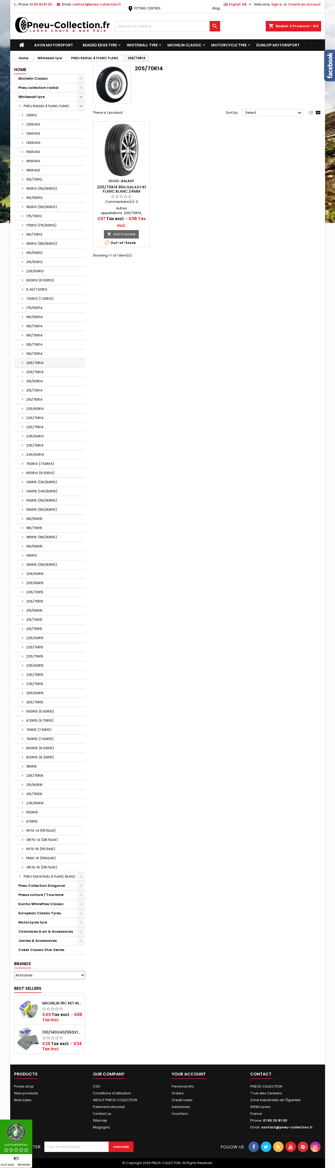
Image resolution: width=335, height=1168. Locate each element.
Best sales (22, 1100)
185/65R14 (34, 316)
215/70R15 (34, 619)
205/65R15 (35, 582)
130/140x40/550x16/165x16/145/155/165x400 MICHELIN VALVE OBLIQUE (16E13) (62, 1032)
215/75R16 (34, 793)
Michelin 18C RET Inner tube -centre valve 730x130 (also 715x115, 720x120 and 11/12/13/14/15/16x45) (62, 1003)
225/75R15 (34, 656)
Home (20, 70)
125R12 (31, 115)
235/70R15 (34, 674)
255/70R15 (34, 702)
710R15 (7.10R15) (38, 729)
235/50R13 (35, 271)
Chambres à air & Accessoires (45, 931)
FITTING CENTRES (144, 8)
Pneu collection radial (38, 87)
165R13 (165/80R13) (41, 206)
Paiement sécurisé (109, 1106)
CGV (96, 1086)
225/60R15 (35, 637)
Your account (189, 1074)
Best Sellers (27, 988)
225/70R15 (34, 647)
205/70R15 (34, 592)
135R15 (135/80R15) (41, 482)
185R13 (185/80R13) (41, 243)
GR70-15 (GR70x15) (41, 867)
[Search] (167, 26)
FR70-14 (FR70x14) (41, 830)
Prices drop (24, 1086)
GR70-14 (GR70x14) (42, 839)
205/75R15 (34, 601)
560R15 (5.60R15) (40, 711)
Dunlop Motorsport (278, 45)
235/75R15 (34, 683)
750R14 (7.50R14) (40, 463)
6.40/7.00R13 (36, 289)
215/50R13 (34, 261)
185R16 (31, 766)
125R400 (33, 124)
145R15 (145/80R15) (41, 491)
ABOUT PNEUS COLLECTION (115, 1100)
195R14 (31, 555)
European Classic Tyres (39, 913)
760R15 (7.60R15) (40, 738)
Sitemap (100, 1120)
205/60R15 (35, 573)
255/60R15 (35, 693)
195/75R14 (34, 353)
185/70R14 (34, 326)
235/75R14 (35, 445)
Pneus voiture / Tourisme (40, 894)
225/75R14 (35, 427)
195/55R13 (34, 252)
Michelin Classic (184, 45)
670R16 (32, 821)
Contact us (102, 1113)
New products (26, 1093)
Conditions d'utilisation (112, 1093)
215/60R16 (34, 784)
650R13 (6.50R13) (40, 280)
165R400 (33, 161)
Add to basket (121, 234)
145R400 (33, 142)
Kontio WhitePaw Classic (40, 903)
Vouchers (180, 1113)
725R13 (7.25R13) (40, 298)
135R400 (33, 133)
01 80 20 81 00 (41, 4)
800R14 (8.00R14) (40, 472)
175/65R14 (34, 307)
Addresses (181, 1106)
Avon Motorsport (53, 45)
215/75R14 (34, 399)
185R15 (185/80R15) (41, 537)
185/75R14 (34, 335)
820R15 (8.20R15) (40, 757)
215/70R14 (34, 390)
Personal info (183, 1086)
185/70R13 (34, 234)
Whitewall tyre (142, 45)
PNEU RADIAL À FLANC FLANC (47, 106)
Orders (178, 1093)
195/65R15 (34, 546)
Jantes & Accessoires (37, 940)
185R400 (33, 170)
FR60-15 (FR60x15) (41, 858)
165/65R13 (34, 197)
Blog (216, 8)
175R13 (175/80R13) (41, 225)
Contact (261, 1074)
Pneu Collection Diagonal (41, 885)
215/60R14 (34, 381)
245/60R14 (35, 454)
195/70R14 (34, 344)
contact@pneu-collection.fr (96, 4)
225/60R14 (35, 408)
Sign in (276, 4)
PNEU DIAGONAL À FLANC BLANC (50, 876)
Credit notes (182, 1100)
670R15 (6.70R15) (40, 720)
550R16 (32, 812)
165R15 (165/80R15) (41, 509)
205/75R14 (35, 372)
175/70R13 (34, 216)
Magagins (101, 1127)
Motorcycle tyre (229, 45)
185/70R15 (34, 527)
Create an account (304, 4)
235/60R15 (35, 665)
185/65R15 (34, 518)
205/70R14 (35, 362)
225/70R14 (35, 417)
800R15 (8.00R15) (40, 748)
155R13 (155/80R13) (41, 188)
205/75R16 (34, 775)
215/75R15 (34, 628)
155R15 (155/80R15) (41, 500)
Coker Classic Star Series (41, 949)
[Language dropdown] (238, 4)
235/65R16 (35, 803)
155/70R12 (34, 179)
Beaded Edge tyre (100, 45)
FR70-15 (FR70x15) (40, 848)
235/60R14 (35, 436)
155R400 (33, 151)
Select (274, 113)
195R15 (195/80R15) (41, 564)
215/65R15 (34, 610)
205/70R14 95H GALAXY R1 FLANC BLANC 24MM (121, 189)
